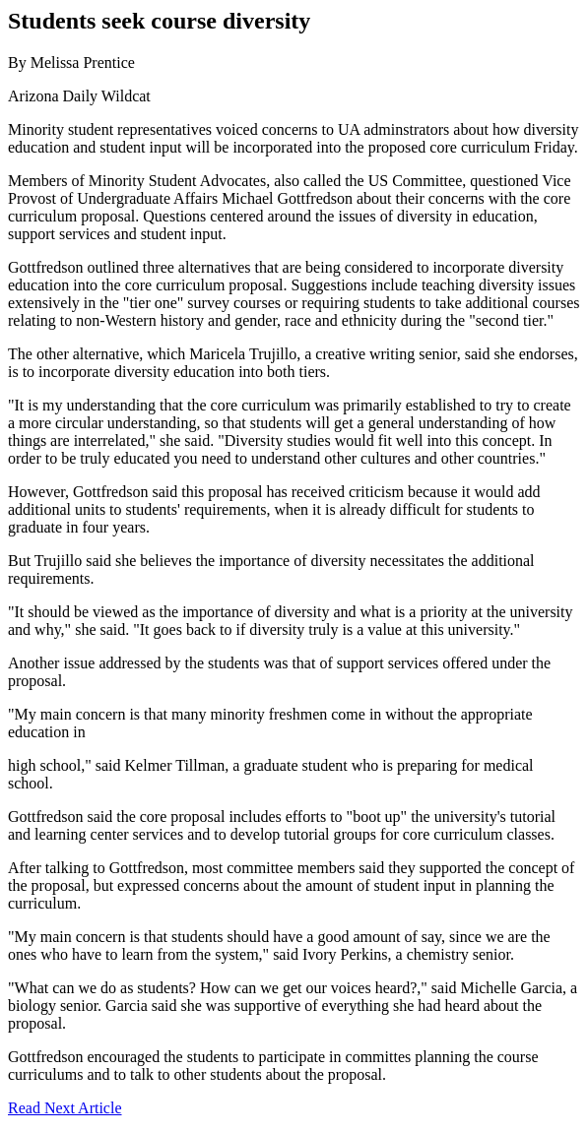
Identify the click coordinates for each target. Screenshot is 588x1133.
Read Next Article (65, 1108)
